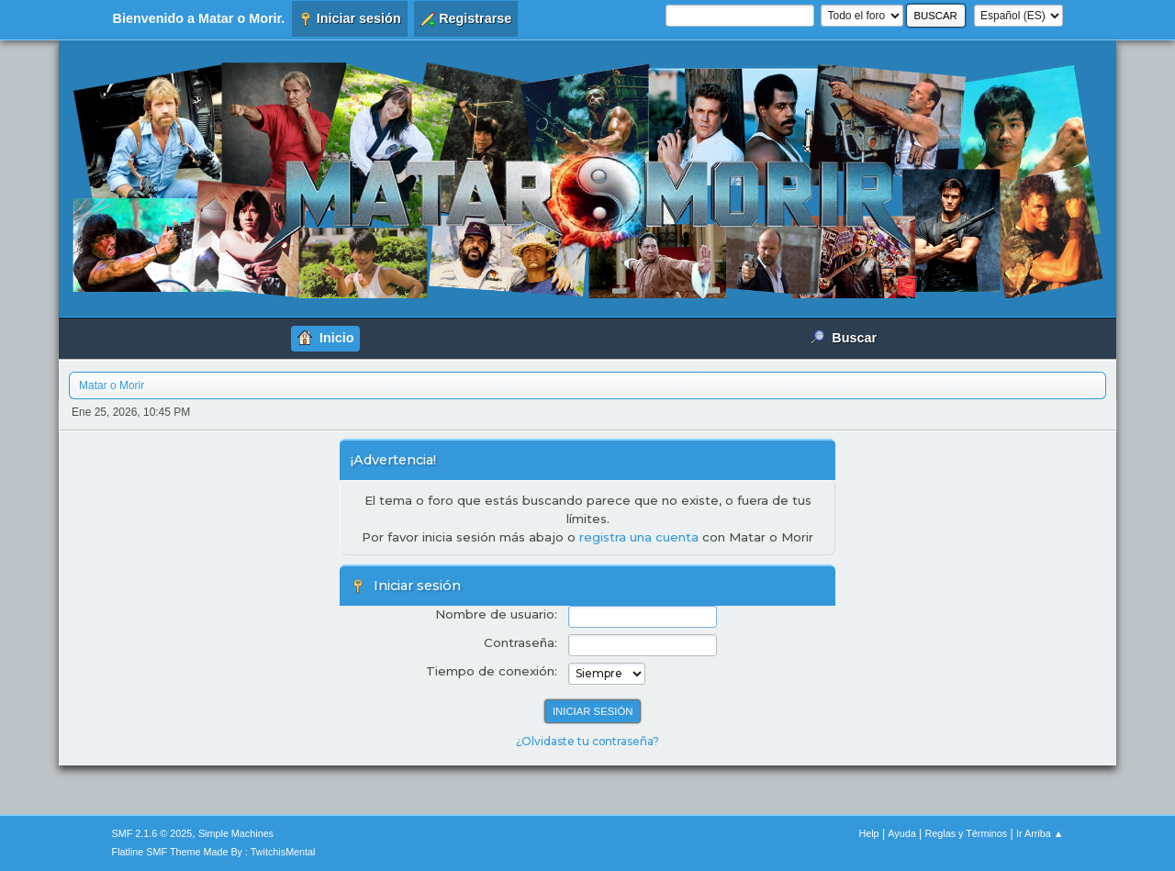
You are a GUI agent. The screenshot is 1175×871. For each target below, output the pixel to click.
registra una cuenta (639, 537)
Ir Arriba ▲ (1039, 833)
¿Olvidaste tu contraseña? (587, 741)
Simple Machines (236, 833)
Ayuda (901, 833)
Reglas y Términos (966, 833)
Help (868, 833)
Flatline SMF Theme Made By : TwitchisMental (214, 851)
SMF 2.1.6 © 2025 (152, 833)
